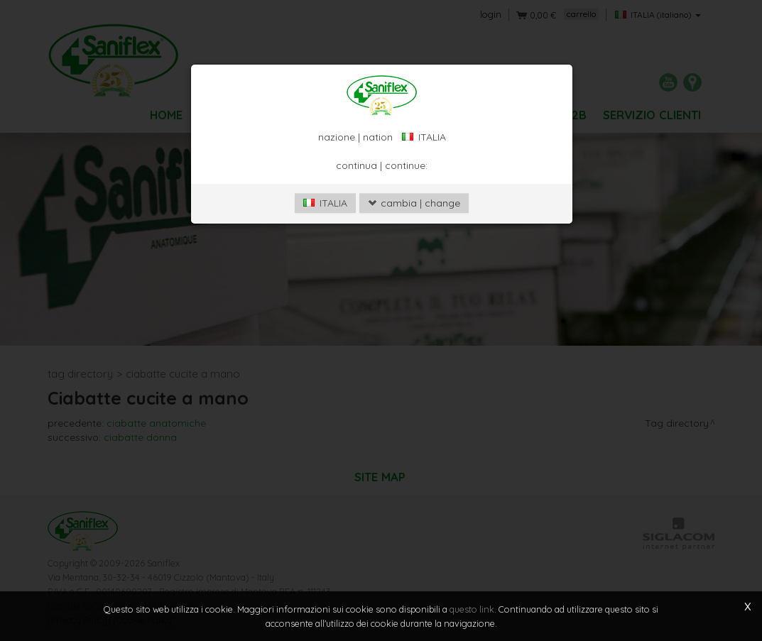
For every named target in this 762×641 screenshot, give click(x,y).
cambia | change (414, 203)
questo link (472, 609)
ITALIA (325, 203)
